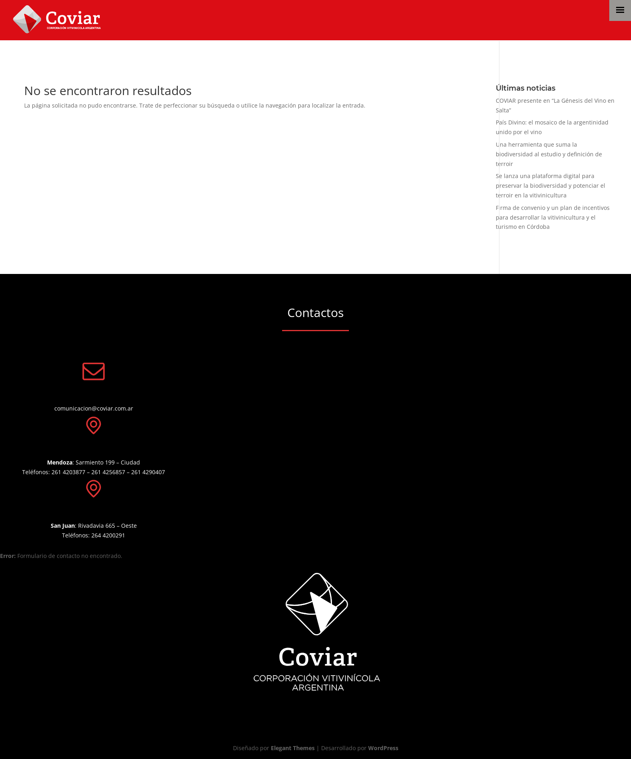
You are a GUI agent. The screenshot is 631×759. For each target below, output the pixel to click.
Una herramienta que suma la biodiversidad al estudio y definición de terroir (549, 154)
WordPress (383, 748)
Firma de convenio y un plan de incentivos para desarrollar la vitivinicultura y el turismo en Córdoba (553, 217)
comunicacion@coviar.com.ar (93, 408)
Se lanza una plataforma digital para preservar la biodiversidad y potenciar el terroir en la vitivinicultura (550, 185)
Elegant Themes (293, 748)
